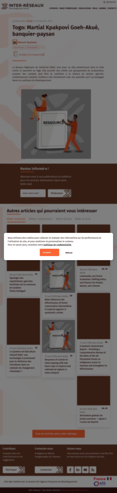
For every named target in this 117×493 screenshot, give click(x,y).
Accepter (47, 252)
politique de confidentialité (57, 245)
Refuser (69, 252)
